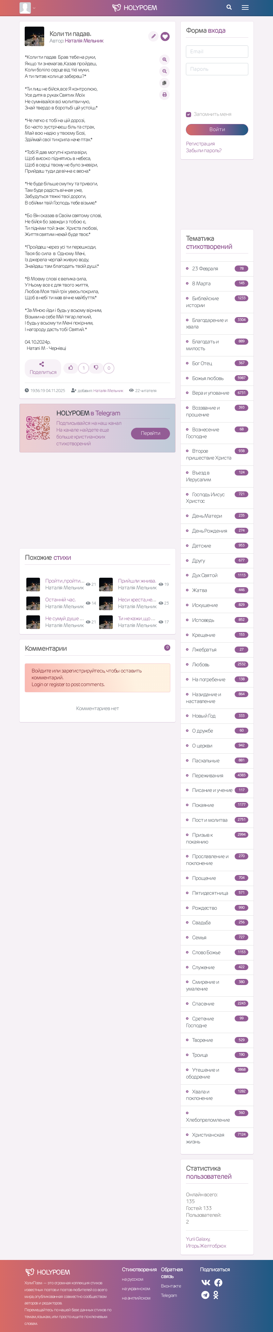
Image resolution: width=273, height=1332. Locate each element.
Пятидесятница (217, 893)
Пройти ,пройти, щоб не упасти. (80, 580)
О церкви (217, 745)
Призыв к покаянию (217, 838)
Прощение (217, 878)
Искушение (217, 605)
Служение (217, 967)
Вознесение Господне (217, 433)
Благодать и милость (217, 345)
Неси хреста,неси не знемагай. (152, 599)
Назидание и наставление (217, 698)
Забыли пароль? (203, 150)
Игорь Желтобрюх (206, 1245)
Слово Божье (217, 952)
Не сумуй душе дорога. (70, 618)
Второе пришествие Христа (217, 454)
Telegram (169, 1295)
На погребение (217, 679)
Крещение (217, 635)
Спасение (217, 1003)
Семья (217, 937)
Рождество (217, 908)
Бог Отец (217, 363)
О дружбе (217, 730)
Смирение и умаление (217, 985)
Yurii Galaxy (197, 1239)
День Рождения (217, 530)
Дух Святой (217, 575)
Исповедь (217, 620)
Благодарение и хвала (217, 323)
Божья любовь (217, 378)
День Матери (217, 515)
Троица (217, 1055)
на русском (132, 1279)
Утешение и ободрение (217, 1073)
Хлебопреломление (217, 1116)
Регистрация (200, 144)
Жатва (217, 590)
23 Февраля (217, 268)
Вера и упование (217, 392)
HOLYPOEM (72, 413)
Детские (217, 545)
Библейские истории (217, 302)
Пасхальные (217, 760)
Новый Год (217, 715)
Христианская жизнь (217, 1138)
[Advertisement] (98, 503)
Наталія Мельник (84, 40)
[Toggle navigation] (245, 7)
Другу (217, 560)
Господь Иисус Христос (217, 498)
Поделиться (43, 369)
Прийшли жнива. (137, 580)
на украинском (136, 1288)
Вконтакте (171, 1286)
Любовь (217, 664)
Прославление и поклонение (217, 860)
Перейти (150, 433)
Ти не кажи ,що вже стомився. (150, 618)
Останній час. (60, 599)
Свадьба (217, 922)
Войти (217, 129)
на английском (136, 1298)
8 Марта (217, 283)
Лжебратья (217, 649)
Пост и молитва (217, 820)
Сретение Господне (217, 1022)
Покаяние (217, 805)
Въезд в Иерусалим (217, 476)
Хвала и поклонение (217, 1095)
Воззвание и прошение (217, 411)
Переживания (217, 775)
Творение (217, 1040)
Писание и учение (217, 790)
